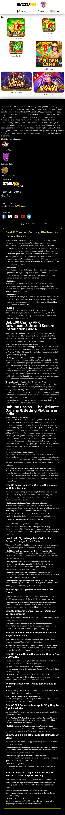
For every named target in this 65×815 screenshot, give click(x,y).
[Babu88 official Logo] (12, 186)
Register (22, 11)
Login (41, 11)
